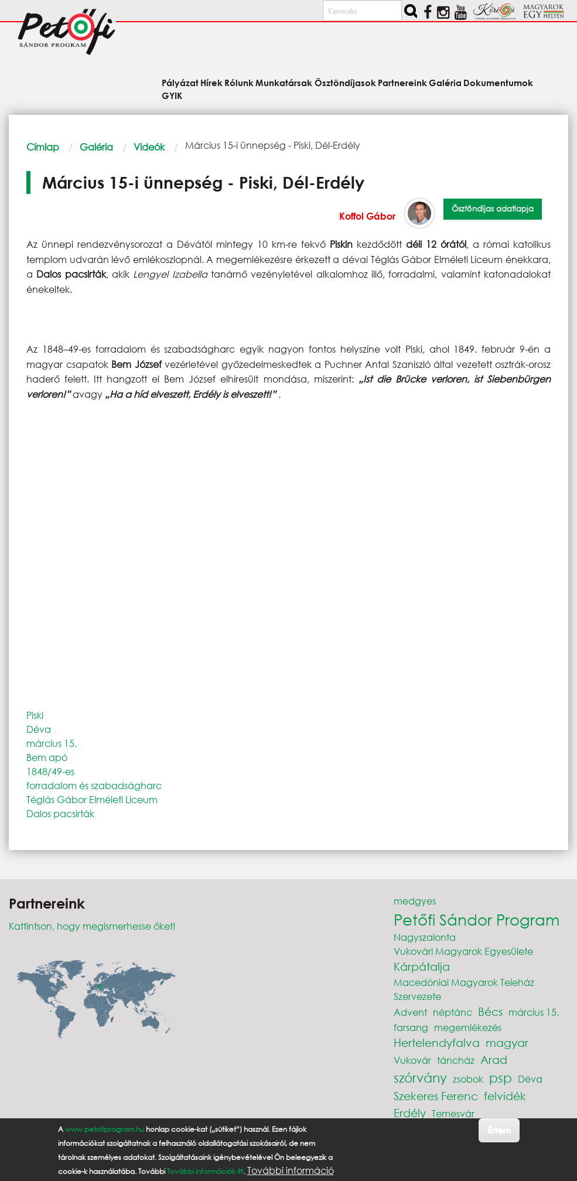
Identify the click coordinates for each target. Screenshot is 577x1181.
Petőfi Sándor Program (476, 919)
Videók (149, 147)
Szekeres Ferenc (436, 1096)
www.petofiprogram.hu (104, 1129)
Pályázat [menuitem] (180, 82)
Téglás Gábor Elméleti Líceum (92, 799)
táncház (455, 1060)
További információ (290, 1170)
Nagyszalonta (425, 937)
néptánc (452, 1012)
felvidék (505, 1096)
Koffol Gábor (367, 215)
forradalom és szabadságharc (94, 785)
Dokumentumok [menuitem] (498, 82)
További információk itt (205, 1171)
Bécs (490, 1011)
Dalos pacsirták (60, 813)
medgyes (415, 901)
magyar (507, 1042)
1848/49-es (50, 771)
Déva (38, 729)
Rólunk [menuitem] (239, 82)
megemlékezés (467, 1027)
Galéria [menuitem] (445, 82)
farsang (411, 1027)
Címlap (42, 147)
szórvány (420, 1077)
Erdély (410, 1112)
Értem (498, 1129)
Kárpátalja (422, 966)
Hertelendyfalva (437, 1042)
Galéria (96, 147)
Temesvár (453, 1113)
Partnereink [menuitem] (402, 82)
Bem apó (46, 757)
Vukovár (412, 1060)
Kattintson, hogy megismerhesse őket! (92, 926)
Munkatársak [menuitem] (283, 82)
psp (500, 1077)
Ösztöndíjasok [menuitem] (345, 82)
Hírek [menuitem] (211, 82)
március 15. (51, 743)
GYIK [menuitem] (172, 95)
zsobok (468, 1079)
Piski (34, 715)
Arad (493, 1059)
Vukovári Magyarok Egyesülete (463, 951)
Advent (410, 1012)
